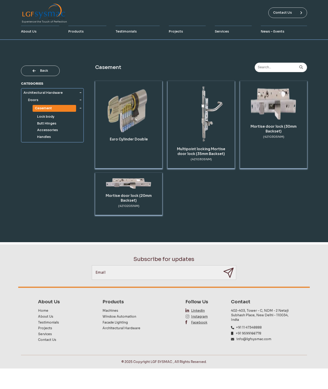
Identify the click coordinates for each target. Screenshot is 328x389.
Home (43, 320)
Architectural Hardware (43, 93)
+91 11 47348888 (249, 337)
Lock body (45, 116)
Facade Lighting (115, 332)
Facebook (199, 332)
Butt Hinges (46, 123)
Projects (176, 31)
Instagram (199, 326)
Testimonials (126, 31)
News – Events (272, 31)
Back (40, 71)
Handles (44, 137)
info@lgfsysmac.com (253, 348)
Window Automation (119, 326)
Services (222, 31)
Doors (33, 100)
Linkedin (198, 320)
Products (76, 31)
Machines (110, 320)
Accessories (47, 130)
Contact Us (287, 12)
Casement (43, 108)
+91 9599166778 (248, 343)
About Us (28, 31)
